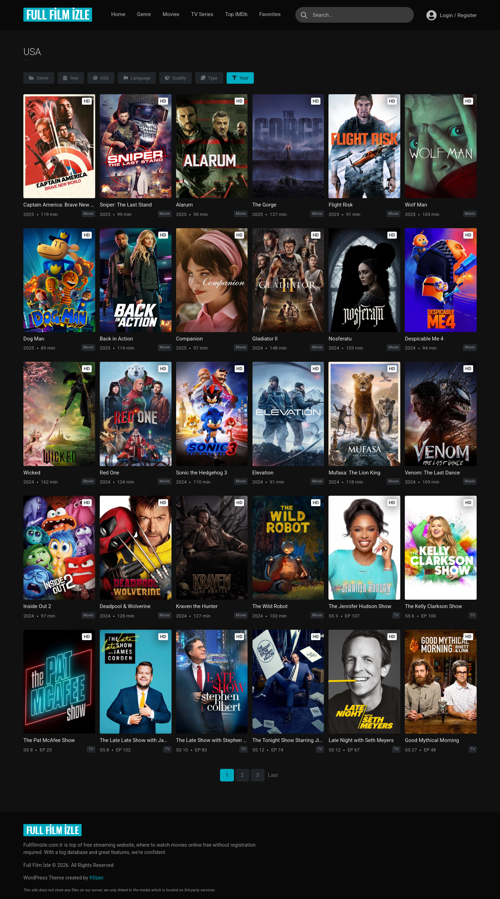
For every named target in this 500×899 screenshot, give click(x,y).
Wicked (31, 473)
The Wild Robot (270, 606)
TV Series (202, 14)
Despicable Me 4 (424, 339)
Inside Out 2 (37, 606)
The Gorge (264, 205)
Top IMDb (236, 14)
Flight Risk (340, 205)
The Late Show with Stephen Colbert (212, 740)
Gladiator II (265, 339)
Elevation (263, 473)
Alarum (184, 205)
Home (118, 14)
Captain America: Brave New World (59, 205)
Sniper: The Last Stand (126, 205)
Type (209, 78)
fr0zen (96, 878)
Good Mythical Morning (432, 740)
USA (100, 78)
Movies (170, 14)
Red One (109, 473)
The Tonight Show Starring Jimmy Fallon (288, 740)
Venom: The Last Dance (432, 473)
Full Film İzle (57, 14)
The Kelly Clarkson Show (433, 606)
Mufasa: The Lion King (354, 473)
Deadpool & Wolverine (125, 606)
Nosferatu (339, 339)
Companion (189, 339)
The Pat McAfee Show (49, 740)
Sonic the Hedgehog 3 (201, 473)
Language (136, 78)
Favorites (270, 14)
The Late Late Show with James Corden (136, 740)
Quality (175, 78)
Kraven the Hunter (197, 606)
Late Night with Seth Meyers (361, 740)
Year (71, 78)
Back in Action (116, 339)
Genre (144, 14)
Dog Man (33, 339)
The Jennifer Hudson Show (359, 606)
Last (273, 775)
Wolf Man (416, 205)
